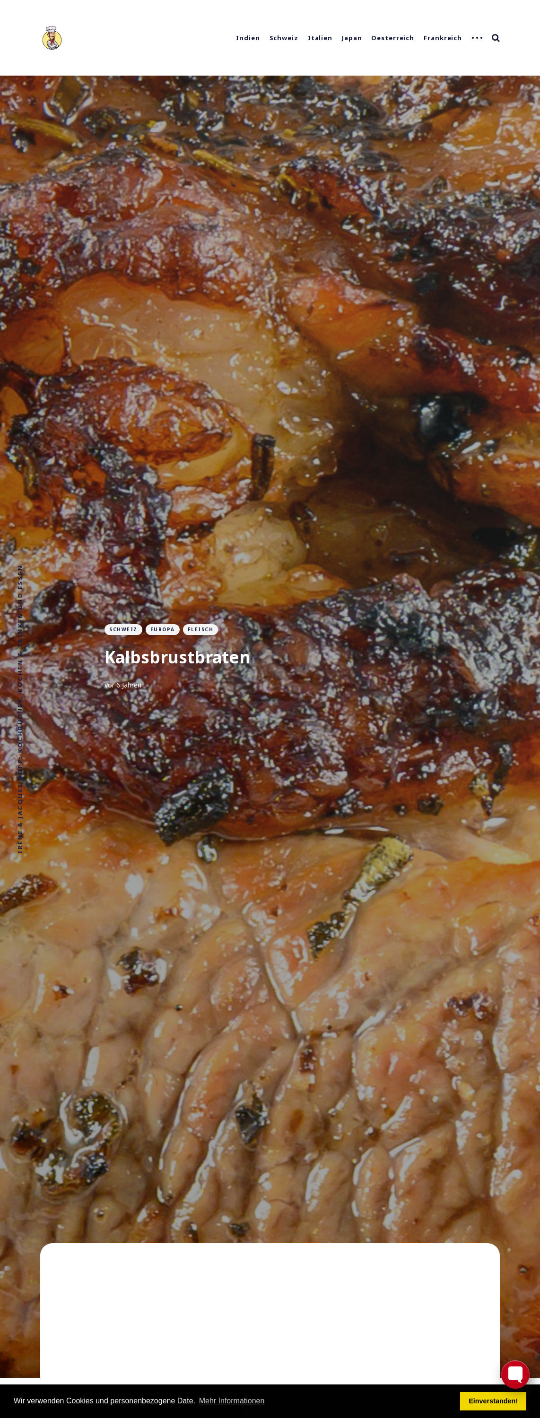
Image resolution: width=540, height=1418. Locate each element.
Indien (248, 38)
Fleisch (201, 629)
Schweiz (284, 38)
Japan (352, 38)
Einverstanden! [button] (493, 1401)
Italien (320, 38)
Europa (162, 629)
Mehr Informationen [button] (232, 1401)
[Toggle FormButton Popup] (515, 1374)
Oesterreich (392, 38)
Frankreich (443, 38)
